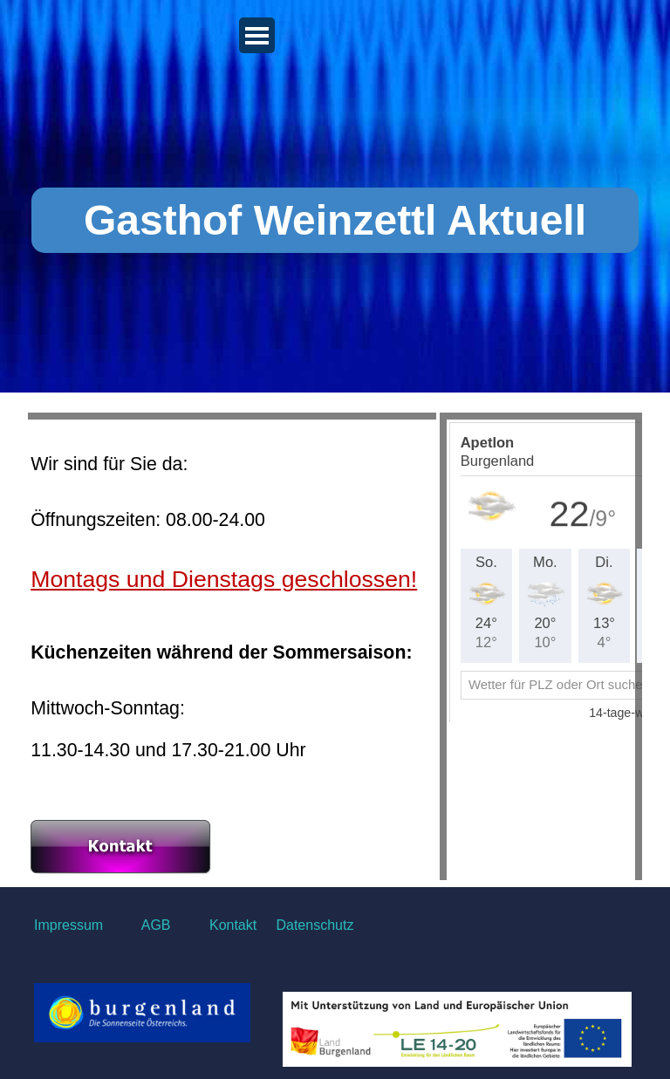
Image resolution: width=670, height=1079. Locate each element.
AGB (156, 925)
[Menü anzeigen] (257, 35)
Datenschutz (314, 925)
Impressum (68, 925)
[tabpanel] (232, 650)
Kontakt (231, 925)
